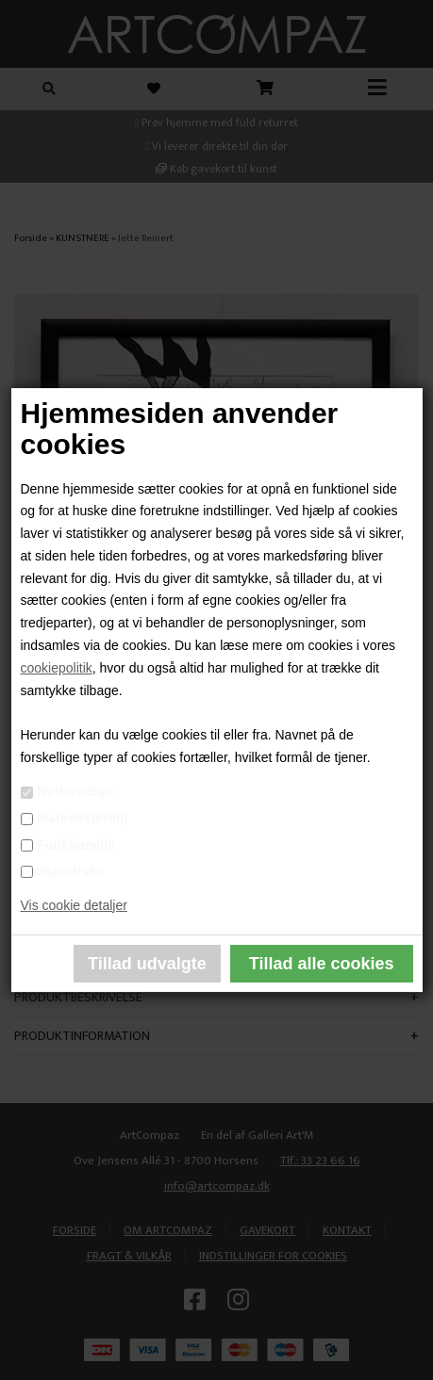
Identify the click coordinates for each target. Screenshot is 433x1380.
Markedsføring (82, 817)
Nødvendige (74, 791)
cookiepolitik (56, 667)
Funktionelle (75, 844)
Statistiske (70, 871)
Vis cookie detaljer (73, 905)
